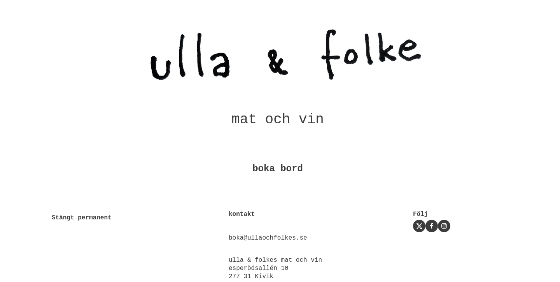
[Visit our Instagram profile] (444, 226)
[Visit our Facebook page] (431, 226)
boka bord (277, 168)
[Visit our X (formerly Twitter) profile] (419, 226)
